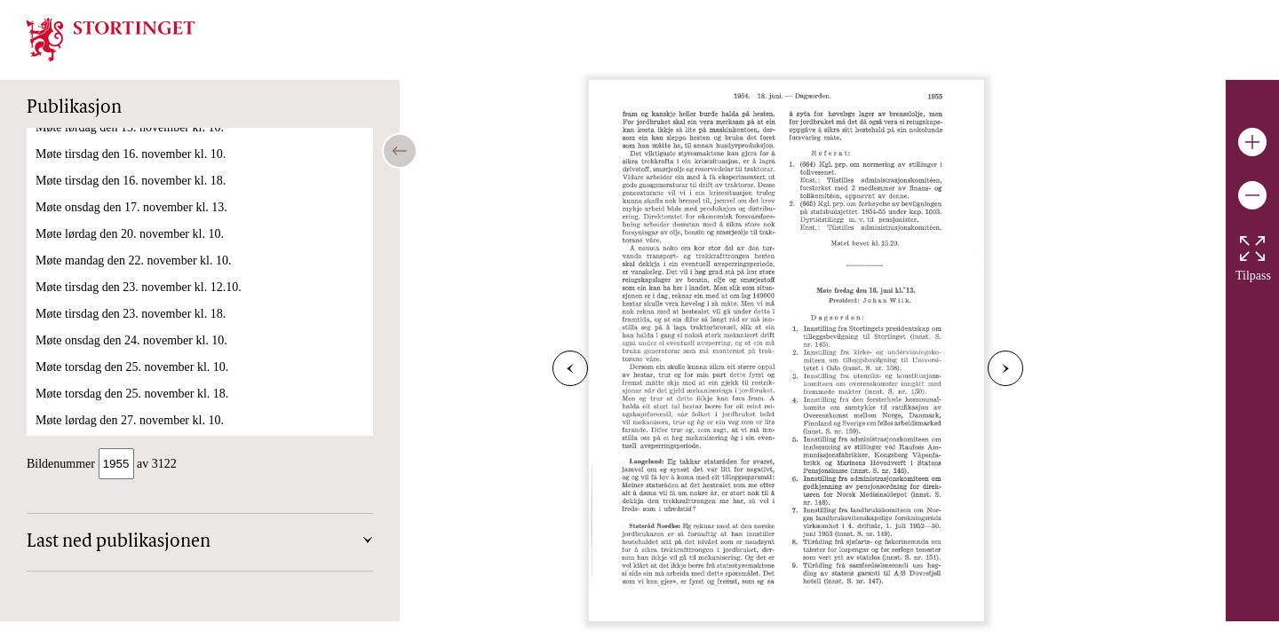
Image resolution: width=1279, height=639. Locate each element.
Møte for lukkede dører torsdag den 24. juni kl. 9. (159, 355)
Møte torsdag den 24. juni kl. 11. (117, 302)
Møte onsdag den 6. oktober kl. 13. (123, 426)
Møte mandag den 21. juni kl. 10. (118, 195)
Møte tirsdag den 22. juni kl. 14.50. (123, 222)
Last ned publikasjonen (119, 544)
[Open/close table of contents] (399, 151)
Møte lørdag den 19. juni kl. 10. (115, 169)
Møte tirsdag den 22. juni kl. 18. (115, 249)
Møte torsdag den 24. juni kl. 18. (117, 328)
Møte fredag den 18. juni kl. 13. (115, 142)
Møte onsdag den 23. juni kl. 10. (116, 275)
